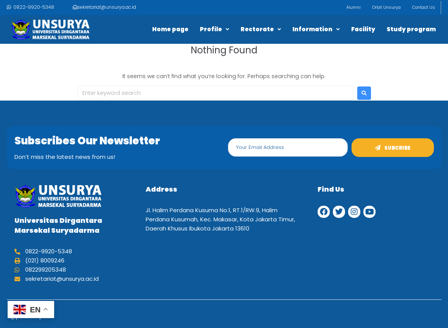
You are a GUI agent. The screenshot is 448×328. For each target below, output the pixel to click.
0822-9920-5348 (33, 7)
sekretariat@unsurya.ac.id (106, 7)
